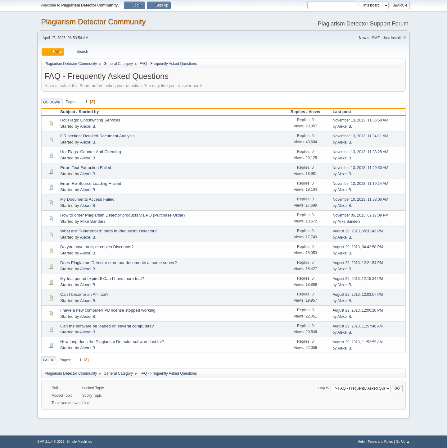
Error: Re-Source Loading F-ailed (90, 183)
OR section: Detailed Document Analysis (97, 136)
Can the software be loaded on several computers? (107, 326)
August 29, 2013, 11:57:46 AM (358, 326)
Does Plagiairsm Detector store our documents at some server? (118, 262)
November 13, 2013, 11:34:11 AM (360, 136)
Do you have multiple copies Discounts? (96, 247)
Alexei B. (88, 126)
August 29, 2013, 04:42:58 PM (358, 247)
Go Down (52, 102)
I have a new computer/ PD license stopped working (108, 310)
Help (361, 441)
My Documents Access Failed (87, 199)
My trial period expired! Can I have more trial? (102, 278)
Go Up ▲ (403, 441)
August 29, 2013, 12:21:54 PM (358, 263)
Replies (298, 111)
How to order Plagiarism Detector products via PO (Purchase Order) (122, 215)
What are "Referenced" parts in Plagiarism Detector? (108, 231)
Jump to (322, 388)
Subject (67, 111)
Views (314, 111)
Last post (345, 111)
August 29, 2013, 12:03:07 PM (358, 294)
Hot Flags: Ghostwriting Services (90, 120)
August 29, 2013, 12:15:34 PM (358, 279)
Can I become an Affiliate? (84, 294)
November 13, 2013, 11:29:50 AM (360, 168)
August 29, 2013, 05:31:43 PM (358, 231)
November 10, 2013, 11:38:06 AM (360, 199)
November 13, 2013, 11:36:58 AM (360, 120)
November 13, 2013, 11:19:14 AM (360, 183)
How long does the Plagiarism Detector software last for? (112, 341)
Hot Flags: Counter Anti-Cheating (90, 151)
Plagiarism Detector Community (93, 21)
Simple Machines (79, 441)
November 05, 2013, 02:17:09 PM (361, 215)
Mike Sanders (93, 221)
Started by (89, 111)
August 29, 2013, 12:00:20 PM (358, 310)
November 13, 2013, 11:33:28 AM (360, 152)
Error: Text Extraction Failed (85, 167)
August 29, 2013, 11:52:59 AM (358, 342)
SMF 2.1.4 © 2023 (51, 441)
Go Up (48, 360)
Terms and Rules (380, 441)
